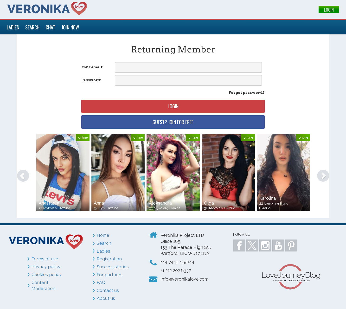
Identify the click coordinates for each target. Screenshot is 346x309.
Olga (209, 203)
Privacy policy (46, 266)
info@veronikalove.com (184, 279)
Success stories (113, 266)
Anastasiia (49, 203)
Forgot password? (247, 92)
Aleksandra (160, 203)
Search (104, 243)
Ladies (103, 251)
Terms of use (45, 258)
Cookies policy (47, 274)
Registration (109, 258)
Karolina (267, 198)
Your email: (92, 67)
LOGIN (329, 9)
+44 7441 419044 (177, 261)
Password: (91, 80)
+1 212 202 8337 (175, 270)
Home (103, 235)
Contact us (108, 290)
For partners (109, 274)
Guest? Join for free (173, 122)
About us (106, 298)
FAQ (101, 282)
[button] (20, 173)
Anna (99, 203)
